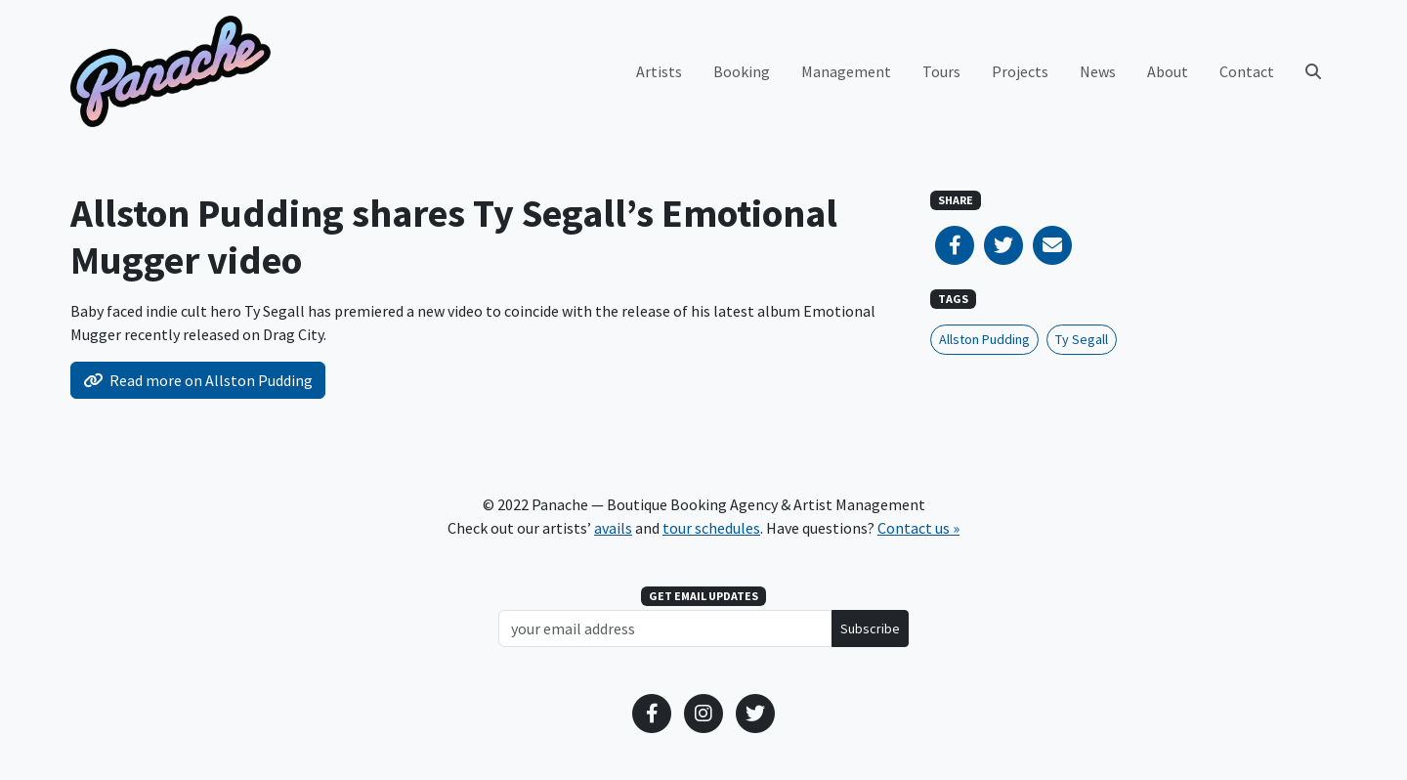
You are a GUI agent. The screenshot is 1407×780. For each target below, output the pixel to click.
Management (846, 71)
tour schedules (711, 528)
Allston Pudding (984, 339)
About (1167, 71)
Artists (659, 71)
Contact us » (918, 528)
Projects (1020, 71)
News (1098, 71)
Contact (1246, 71)
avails (613, 528)
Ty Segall (1081, 339)
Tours (941, 71)
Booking (741, 71)
